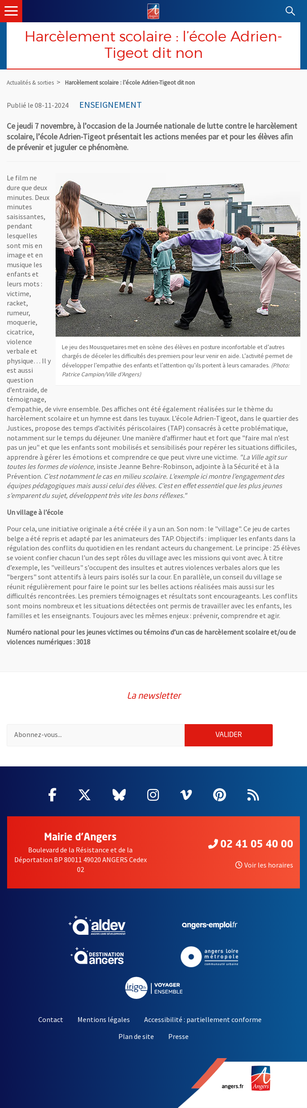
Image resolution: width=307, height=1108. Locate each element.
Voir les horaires (264, 864)
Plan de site (136, 1036)
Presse (178, 1036)
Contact (50, 1019)
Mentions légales (103, 1019)
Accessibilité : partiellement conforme (203, 1019)
